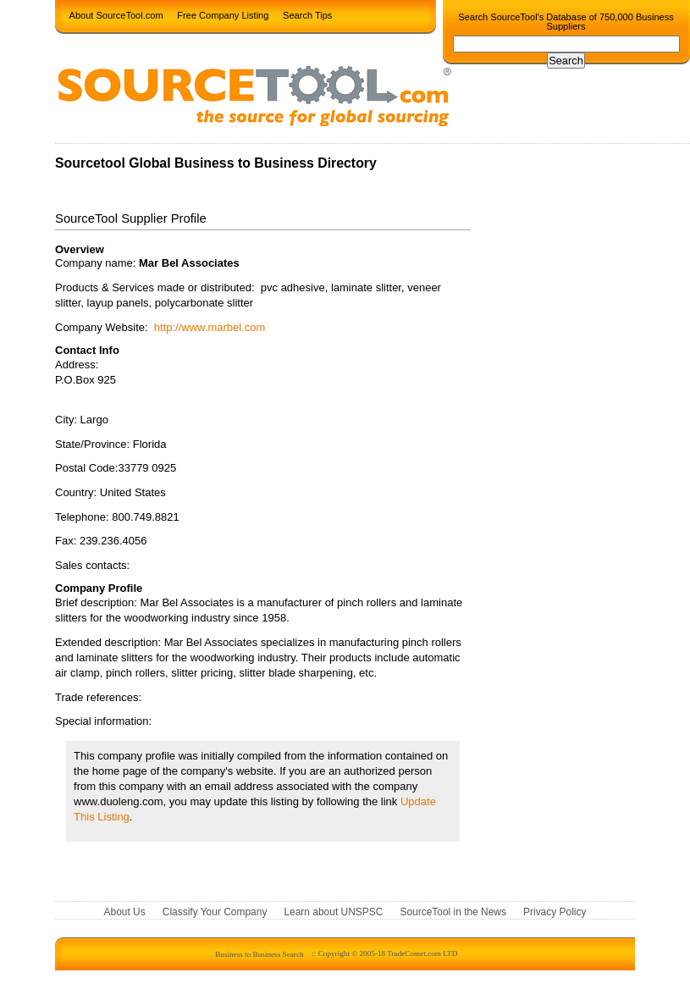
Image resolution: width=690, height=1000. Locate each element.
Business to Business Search (259, 953)
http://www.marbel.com (210, 327)
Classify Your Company (215, 913)
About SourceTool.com (116, 14)
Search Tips (307, 14)
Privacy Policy (554, 913)
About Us (125, 913)
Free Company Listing (222, 14)
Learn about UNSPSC (333, 913)
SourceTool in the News (453, 913)
